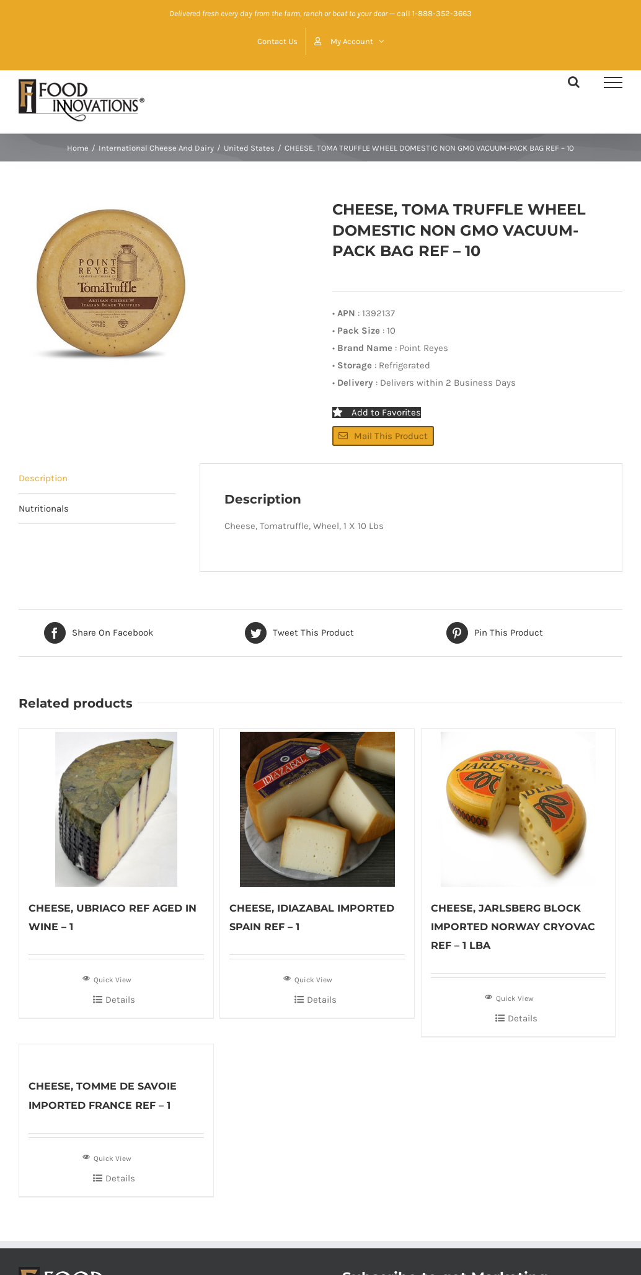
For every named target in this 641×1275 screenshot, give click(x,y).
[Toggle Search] (574, 82)
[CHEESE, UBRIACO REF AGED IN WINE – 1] (116, 808)
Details (120, 999)
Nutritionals (44, 508)
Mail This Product (383, 436)
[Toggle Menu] (613, 82)
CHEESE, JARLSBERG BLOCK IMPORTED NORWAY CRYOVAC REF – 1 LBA (513, 926)
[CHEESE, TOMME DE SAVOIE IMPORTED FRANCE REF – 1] (116, 1054)
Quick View (106, 978)
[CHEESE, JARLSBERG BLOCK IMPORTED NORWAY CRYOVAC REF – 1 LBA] (519, 808)
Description (43, 478)
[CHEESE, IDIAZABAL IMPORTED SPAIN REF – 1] (317, 808)
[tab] (97, 478)
